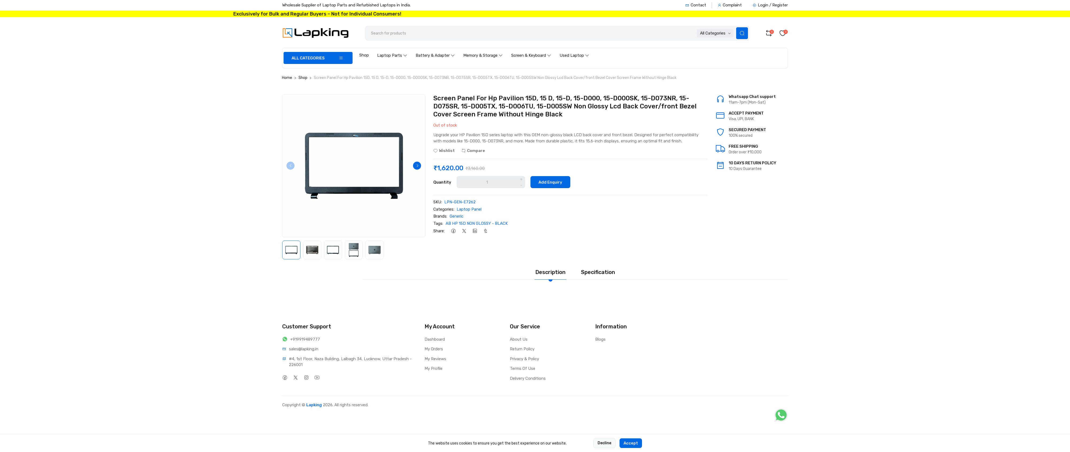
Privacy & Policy (524, 358)
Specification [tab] (598, 272)
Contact (695, 5)
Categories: (443, 209)
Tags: (438, 223)
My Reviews (435, 358)
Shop (364, 55)
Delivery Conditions (528, 378)
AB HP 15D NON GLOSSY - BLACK (477, 223)
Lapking (314, 404)
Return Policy (522, 349)
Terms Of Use (522, 368)
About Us (519, 339)
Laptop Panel (469, 209)
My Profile (433, 368)
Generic (456, 216)
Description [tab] (550, 272)
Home (287, 77)
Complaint (729, 5)
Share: (439, 231)
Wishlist (444, 150)
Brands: (440, 216)
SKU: (437, 202)
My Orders (434, 349)
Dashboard (435, 339)
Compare (473, 150)
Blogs (600, 339)
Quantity (442, 182)
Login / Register (770, 5)
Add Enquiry (550, 182)
